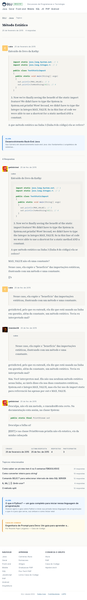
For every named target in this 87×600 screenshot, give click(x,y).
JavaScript (7, 575)
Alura (47, 556)
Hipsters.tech (51, 567)
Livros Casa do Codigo (29, 575)
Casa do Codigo (52, 564)
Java (4, 9)
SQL (38, 9)
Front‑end (21, 9)
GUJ (4, 18)
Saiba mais (41, 594)
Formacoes (23, 560)
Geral (11, 9)
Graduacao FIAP (26, 567)
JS (42, 9)
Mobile (30, 9)
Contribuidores (54, 594)
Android (55, 9)
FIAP (47, 560)
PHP (48, 9)
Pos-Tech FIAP (25, 571)
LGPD (64, 594)
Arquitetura (7, 586)
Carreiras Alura (25, 556)
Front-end (6, 564)
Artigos (22, 564)
